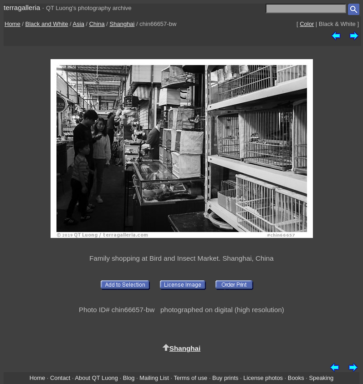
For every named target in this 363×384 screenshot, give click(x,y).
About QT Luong (96, 377)
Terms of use (190, 377)
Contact (60, 377)
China (97, 23)
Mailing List (154, 377)
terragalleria (22, 7)
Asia (78, 23)
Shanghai (122, 23)
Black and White (47, 23)
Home (12, 23)
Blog (129, 377)
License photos (263, 377)
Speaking (321, 377)
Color (307, 23)
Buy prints (225, 377)
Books (296, 377)
